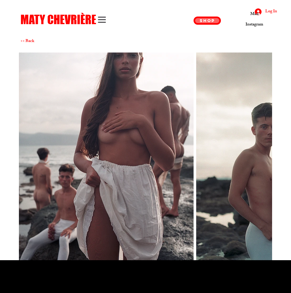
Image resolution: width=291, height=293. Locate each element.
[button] (102, 19)
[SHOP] (207, 21)
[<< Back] (39, 41)
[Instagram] (254, 25)
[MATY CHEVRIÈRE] (63, 20)
